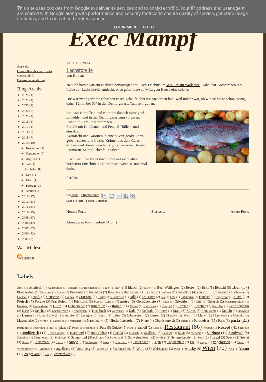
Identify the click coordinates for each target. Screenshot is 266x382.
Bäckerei (73, 287)
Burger (150, 292)
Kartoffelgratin (239, 306)
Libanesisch (135, 315)
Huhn (57, 306)
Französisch (59, 301)
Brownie (113, 292)
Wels (177, 348)
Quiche (117, 328)
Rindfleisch (30, 332)
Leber (116, 315)
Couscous (52, 297)
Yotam (244, 348)
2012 (25, 201)
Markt (202, 315)
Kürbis (191, 311)
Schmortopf (79, 337)
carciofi (202, 292)
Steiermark (42, 342)
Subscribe (25, 257)
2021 (25, 116)
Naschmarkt (95, 321)
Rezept (102, 200)
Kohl (132, 311)
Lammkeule (46, 315)
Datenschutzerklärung (31, 80)
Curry (101, 297)
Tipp (157, 342)
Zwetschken (62, 354)
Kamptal (167, 306)
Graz (166, 301)
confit (36, 297)
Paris (221, 321)
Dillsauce (148, 297)
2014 (25, 142)
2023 (25, 105)
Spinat (244, 337)
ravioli (142, 328)
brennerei (95, 292)
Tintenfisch (140, 342)
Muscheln (75, 320)
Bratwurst (76, 292)
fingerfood (222, 297)
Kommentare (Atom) (101, 222)
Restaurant (177, 326)
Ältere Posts (240, 211)
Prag (75, 327)
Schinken (60, 337)
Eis (163, 297)
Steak (25, 342)
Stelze (59, 342)
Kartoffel (217, 306)
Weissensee (160, 349)
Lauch (102, 315)
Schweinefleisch (139, 337)
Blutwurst (45, 292)
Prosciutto (89, 327)
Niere (145, 321)
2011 (25, 206)
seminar (161, 337)
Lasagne (86, 315)
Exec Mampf (133, 38)
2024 (25, 100)
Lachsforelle (33, 169)
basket (148, 287)
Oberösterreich (165, 321)
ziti (47, 354)
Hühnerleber (76, 306)
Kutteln (227, 311)
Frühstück (81, 301)
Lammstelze (67, 315)
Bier (236, 287)
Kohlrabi (147, 311)
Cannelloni (183, 292)
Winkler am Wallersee (183, 85)
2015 (25, 137)
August (31, 159)
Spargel (215, 337)
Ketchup (40, 311)
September (33, 153)
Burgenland (131, 292)
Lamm (27, 315)
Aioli (20, 287)
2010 (25, 212)
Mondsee (58, 320)
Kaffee (134, 306)
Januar (30, 190)
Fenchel (204, 297)
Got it (148, 27)
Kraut (177, 311)
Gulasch (212, 301)
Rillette (244, 327)
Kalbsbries (149, 306)
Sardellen (22, 337)
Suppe (74, 342)
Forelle (90, 200)
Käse (25, 311)
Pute (103, 328)
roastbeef (77, 332)
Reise (156, 327)
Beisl (205, 288)
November (33, 148)
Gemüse (123, 301)
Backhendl (90, 287)
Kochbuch (99, 311)
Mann (187, 315)
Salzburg (213, 332)
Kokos (163, 310)
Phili (51, 327)
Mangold (171, 315)
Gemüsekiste (146, 301)
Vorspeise (102, 348)
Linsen (154, 315)
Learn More (125, 27)
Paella (184, 320)
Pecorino (38, 327)
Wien (208, 347)
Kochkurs (117, 310)
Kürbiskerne (208, 310)
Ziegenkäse (31, 354)
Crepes (69, 297)
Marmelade (220, 315)
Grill (199, 301)
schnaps (98, 337)
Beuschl (220, 288)
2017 (25, 126)
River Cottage (56, 332)
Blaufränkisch (25, 292)
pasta (235, 320)
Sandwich (236, 332)
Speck (230, 337)
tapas (106, 342)
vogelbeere (62, 349)
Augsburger (55, 287)
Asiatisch (35, 288)
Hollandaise (40, 306)
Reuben (208, 327)
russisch (134, 332)
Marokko (238, 315)
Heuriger (22, 306)
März (30, 180)
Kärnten (182, 306)
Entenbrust (187, 297)
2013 (25, 196)
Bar (117, 287)
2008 (25, 223)
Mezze (44, 320)
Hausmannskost (234, 301)
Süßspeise (91, 342)
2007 (25, 228)
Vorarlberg (83, 349)
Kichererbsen (60, 310)
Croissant (85, 297)
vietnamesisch (25, 348)
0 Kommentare (90, 195)
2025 (25, 95)
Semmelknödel (181, 337)
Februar (31, 185)
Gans (108, 301)
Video (240, 342)
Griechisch (182, 301)
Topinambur (175, 342)
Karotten (200, 306)
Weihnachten (122, 349)
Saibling (168, 332)
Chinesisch (221, 292)
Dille (133, 297)
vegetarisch (221, 342)
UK (192, 342)
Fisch (79, 200)
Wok (231, 348)
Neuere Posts (76, 211)
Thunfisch (121, 342)
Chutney (239, 292)
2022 (25, 110)
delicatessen (117, 297)
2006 (25, 233)
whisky (190, 348)
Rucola (118, 333)
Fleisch (22, 301)
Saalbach (150, 333)
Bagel (106, 287)
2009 (25, 217)
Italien (116, 306)
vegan (203, 342)
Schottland (116, 337)
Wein (140, 348)
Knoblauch (80, 310)
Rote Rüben (99, 333)
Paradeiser (201, 320)
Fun (96, 301)
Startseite (23, 66)
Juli (29, 164)
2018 (25, 121)
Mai (29, 175)
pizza (63, 328)
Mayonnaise (25, 321)
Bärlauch (131, 288)
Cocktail (22, 297)
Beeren (190, 288)
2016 (25, 132)
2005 (25, 239)
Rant (130, 327)
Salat (181, 333)
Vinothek (44, 348)
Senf (201, 337)
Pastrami (22, 327)
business (166, 292)
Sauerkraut (41, 337)
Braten (61, 292)
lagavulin (243, 310)
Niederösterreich (121, 320)
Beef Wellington (168, 288)
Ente (172, 297)
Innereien (98, 306)
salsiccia (196, 332)
